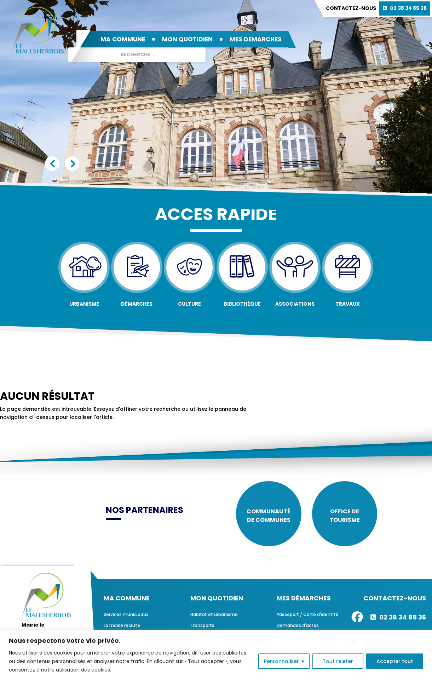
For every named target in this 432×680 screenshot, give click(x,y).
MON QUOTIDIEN (187, 39)
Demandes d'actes (298, 625)
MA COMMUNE (122, 39)
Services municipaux (126, 614)
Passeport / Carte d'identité (308, 614)
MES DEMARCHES (256, 39)
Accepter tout (394, 661)
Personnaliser (281, 661)
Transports (202, 625)
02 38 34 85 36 (408, 8)
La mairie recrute (122, 625)
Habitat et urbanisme (214, 614)
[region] (216, 655)
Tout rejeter (338, 661)
